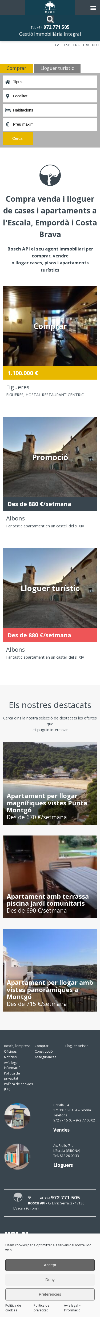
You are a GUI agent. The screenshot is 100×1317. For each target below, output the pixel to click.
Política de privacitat (41, 1308)
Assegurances (45, 1057)
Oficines (10, 1051)
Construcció (44, 1051)
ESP (67, 44)
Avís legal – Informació (72, 1308)
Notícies (10, 1057)
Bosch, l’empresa (17, 1046)
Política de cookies (13, 1308)
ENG (76, 44)
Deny (50, 1279)
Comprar (42, 1046)
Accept (50, 1265)
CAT (58, 44)
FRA (86, 44)
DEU (95, 44)
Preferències (50, 1294)
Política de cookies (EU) (18, 1086)
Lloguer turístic (76, 1046)
